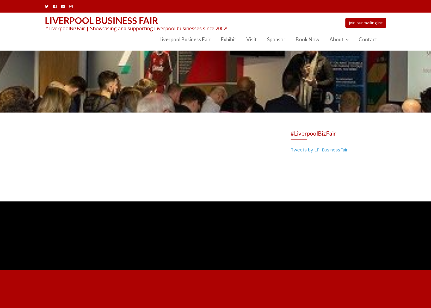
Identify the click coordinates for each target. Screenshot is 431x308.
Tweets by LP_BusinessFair (319, 150)
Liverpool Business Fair (101, 20)
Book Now (307, 39)
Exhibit (228, 39)
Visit (251, 39)
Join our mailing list (366, 22)
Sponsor (276, 39)
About (337, 39)
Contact (368, 39)
